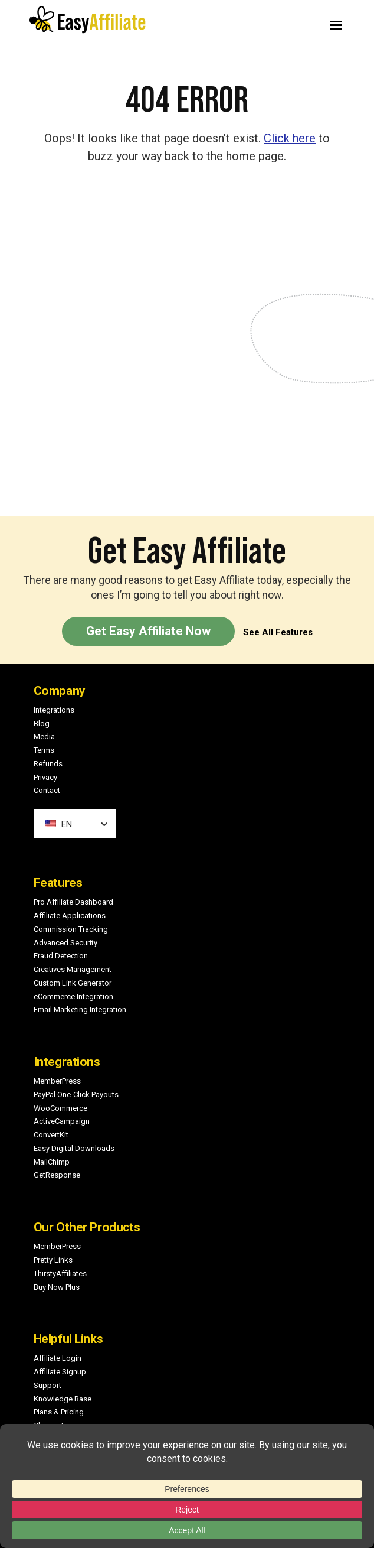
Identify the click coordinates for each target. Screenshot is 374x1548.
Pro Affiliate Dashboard (73, 901)
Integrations (54, 709)
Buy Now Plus (57, 1287)
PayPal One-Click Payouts (76, 1094)
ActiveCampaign (62, 1121)
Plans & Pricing (59, 1411)
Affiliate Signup (60, 1371)
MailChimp (52, 1161)
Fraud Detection (61, 955)
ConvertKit (51, 1134)
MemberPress (57, 1081)
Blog (42, 723)
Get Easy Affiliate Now (148, 631)
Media (44, 736)
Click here (290, 138)
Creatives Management (72, 969)
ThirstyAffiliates (60, 1273)
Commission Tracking (71, 929)
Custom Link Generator (72, 982)
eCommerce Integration (73, 996)
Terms (44, 750)
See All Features (278, 632)
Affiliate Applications (70, 915)
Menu (274, 22)
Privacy (45, 777)
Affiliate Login (57, 1358)
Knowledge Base (62, 1398)
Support (47, 1385)
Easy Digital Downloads (74, 1148)
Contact (47, 790)
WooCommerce (60, 1108)
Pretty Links (53, 1260)
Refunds (48, 763)
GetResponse (57, 1174)
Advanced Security (65, 942)
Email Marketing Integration (80, 1009)
